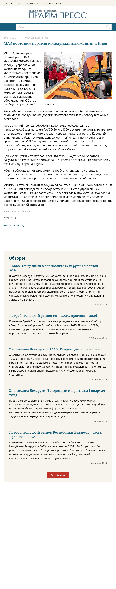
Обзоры (17, 258)
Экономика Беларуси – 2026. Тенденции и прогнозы (54, 349)
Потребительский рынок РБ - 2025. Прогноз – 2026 (53, 316)
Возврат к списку (14, 225)
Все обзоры (58, 475)
